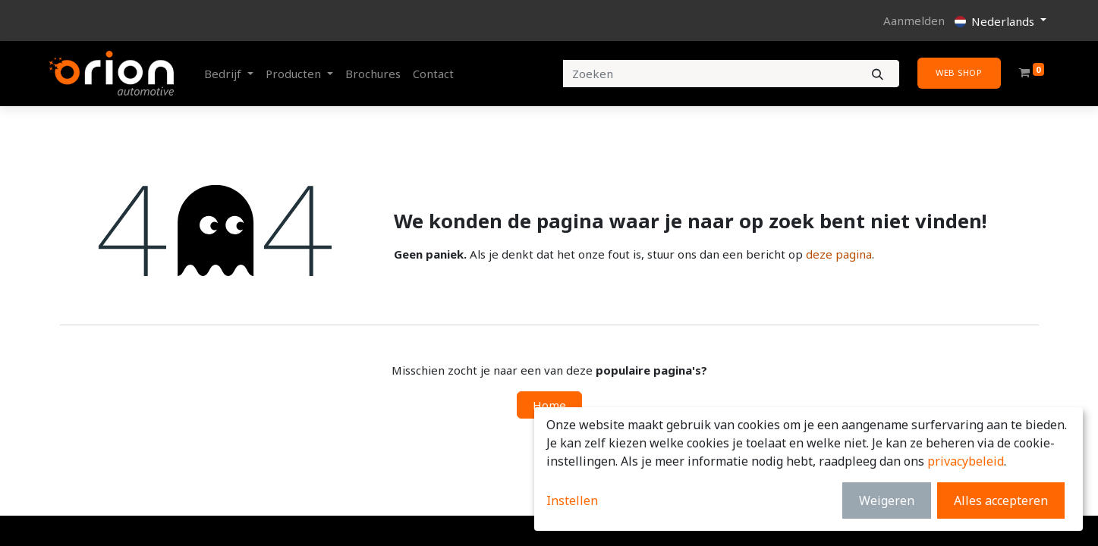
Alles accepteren (1001, 500)
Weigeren (886, 500)
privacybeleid (965, 461)
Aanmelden (914, 20)
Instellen (572, 500)
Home (549, 405)
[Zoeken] (877, 74)
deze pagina (839, 254)
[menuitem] (373, 74)
